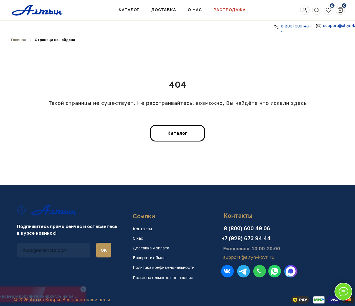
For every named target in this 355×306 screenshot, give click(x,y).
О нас (138, 238)
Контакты (142, 228)
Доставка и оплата (151, 248)
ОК (104, 249)
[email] (53, 250)
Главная (18, 39)
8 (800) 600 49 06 (247, 228)
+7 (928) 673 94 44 (246, 238)
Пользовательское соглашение (163, 277)
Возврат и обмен (149, 257)
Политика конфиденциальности (163, 267)
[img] (305, 10)
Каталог (129, 9)
